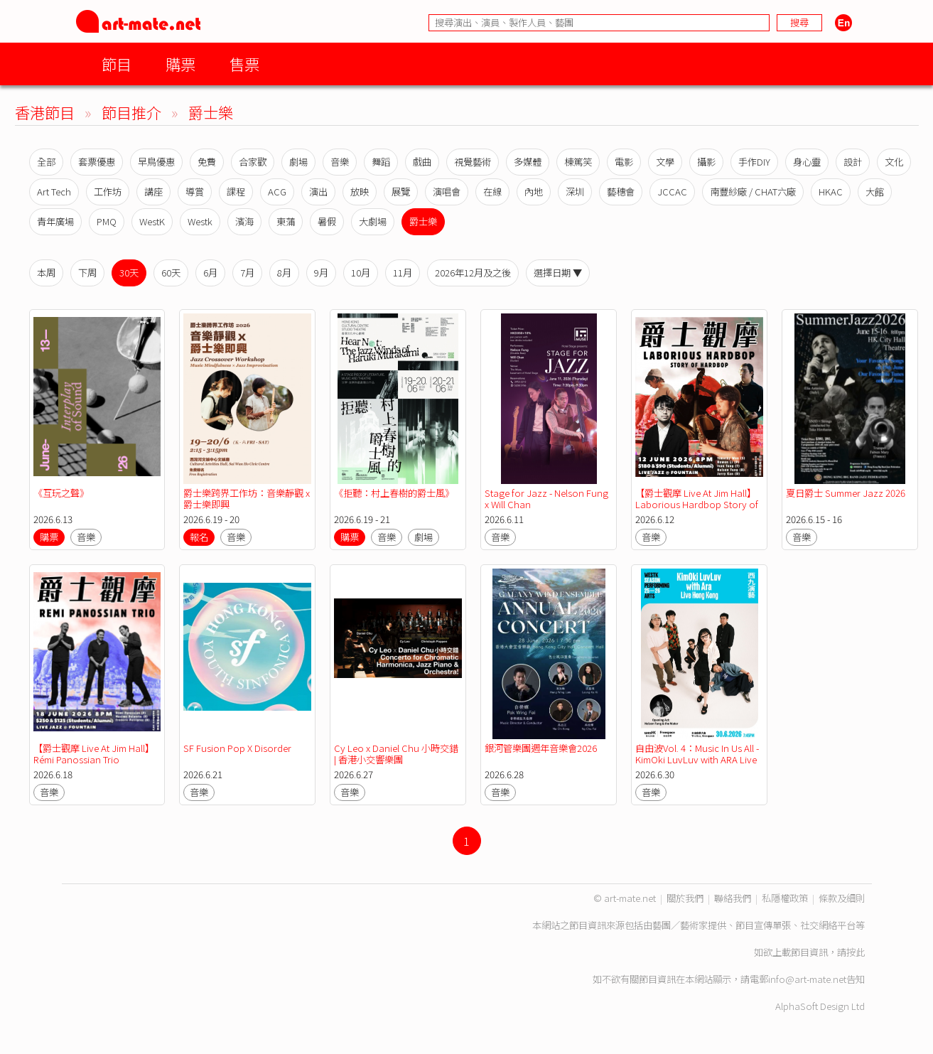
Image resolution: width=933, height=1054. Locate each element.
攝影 (706, 161)
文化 (894, 161)
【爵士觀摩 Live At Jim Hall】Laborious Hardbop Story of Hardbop (696, 504)
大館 (874, 191)
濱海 (244, 221)
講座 (153, 191)
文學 (665, 161)
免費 (207, 161)
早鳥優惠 (156, 161)
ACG (277, 191)
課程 (236, 191)
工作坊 (108, 191)
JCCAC (672, 191)
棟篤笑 (578, 161)
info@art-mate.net (807, 979)
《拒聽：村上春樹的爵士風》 (394, 493)
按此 (855, 952)
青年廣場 (55, 221)
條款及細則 (842, 898)
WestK (152, 221)
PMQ (107, 221)
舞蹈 (381, 161)
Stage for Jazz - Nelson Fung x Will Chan (546, 498)
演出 (318, 191)
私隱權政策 (785, 898)
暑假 (327, 221)
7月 (247, 272)
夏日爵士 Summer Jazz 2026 (845, 493)
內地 (533, 191)
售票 (244, 64)
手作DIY (754, 161)
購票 (180, 64)
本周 (46, 272)
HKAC (831, 191)
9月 (321, 272)
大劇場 (373, 221)
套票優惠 (96, 161)
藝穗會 (621, 191)
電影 (624, 161)
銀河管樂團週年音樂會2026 (541, 748)
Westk (200, 221)
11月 (402, 272)
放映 (359, 191)
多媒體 (527, 161)
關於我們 (685, 898)
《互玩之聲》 (61, 493)
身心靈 (807, 161)
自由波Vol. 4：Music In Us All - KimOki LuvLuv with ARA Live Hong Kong (697, 759)
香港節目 (45, 112)
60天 (170, 272)
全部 (46, 161)
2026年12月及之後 (473, 272)
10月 (360, 272)
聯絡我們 (732, 898)
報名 (199, 537)
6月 (210, 272)
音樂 (339, 161)
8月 (284, 272)
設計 (852, 161)
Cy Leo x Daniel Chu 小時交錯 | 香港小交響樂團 (396, 753)
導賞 (194, 191)
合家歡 (252, 161)
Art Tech (54, 191)
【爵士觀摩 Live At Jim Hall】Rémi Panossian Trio (93, 753)
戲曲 (422, 161)
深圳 (575, 191)
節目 (116, 64)
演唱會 (446, 191)
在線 (492, 191)
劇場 (298, 161)
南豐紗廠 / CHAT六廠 (753, 191)
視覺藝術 (472, 161)
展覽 (401, 191)
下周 (87, 272)
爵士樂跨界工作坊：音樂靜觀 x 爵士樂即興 (246, 498)
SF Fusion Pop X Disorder (237, 748)
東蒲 (285, 221)
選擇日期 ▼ (558, 272)
